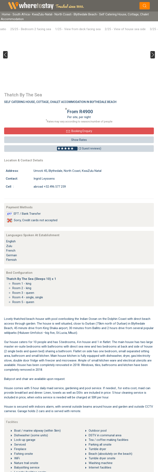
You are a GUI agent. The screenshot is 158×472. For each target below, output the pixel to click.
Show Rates (79, 139)
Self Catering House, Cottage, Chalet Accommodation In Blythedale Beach (60, 102)
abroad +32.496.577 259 (50, 186)
